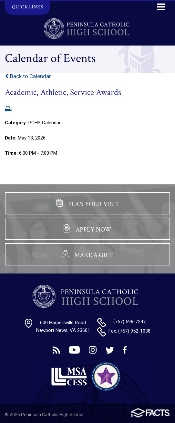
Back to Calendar (28, 76)
